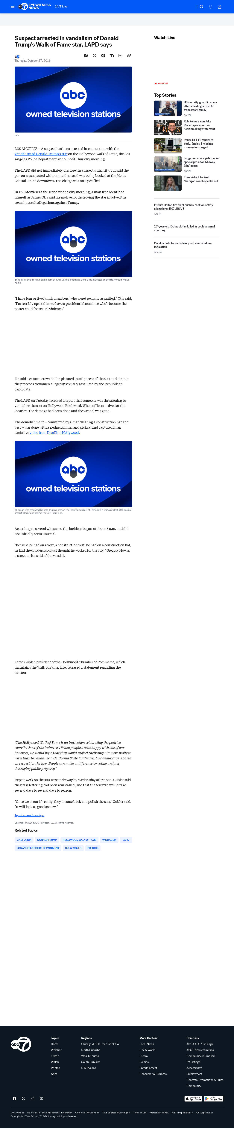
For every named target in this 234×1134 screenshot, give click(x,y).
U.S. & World (147, 1055)
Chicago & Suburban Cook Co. (100, 1049)
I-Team (143, 1061)
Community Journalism (200, 1061)
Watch (55, 1067)
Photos (55, 1073)
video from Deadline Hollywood (54, 436)
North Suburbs (90, 1055)
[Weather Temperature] (190, 6)
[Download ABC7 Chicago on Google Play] (213, 1104)
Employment (194, 1079)
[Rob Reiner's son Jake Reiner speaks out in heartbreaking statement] (186, 131)
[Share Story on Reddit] (103, 59)
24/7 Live (61, 6)
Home (54, 1049)
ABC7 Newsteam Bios (200, 1055)
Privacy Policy (17, 1118)
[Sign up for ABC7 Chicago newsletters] (41, 1104)
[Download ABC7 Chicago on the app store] (193, 1104)
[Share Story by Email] (120, 59)
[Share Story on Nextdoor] (112, 59)
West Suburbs (90, 1061)
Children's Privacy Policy (87, 1118)
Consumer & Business (153, 1079)
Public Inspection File (182, 1118)
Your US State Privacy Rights (116, 1118)
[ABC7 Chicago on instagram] (32, 1104)
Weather (56, 1055)
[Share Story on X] (94, 59)
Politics (143, 1067)
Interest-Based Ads (158, 1118)
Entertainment (148, 1073)
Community (193, 1091)
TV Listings (193, 1067)
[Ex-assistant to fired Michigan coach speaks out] (186, 187)
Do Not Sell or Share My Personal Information (49, 1118)
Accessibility (194, 1073)
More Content (148, 1043)
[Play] (186, 65)
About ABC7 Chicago (199, 1049)
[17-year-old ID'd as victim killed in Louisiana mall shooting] (186, 234)
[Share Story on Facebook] (86, 59)
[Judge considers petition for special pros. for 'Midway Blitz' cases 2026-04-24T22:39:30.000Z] (186, 169)
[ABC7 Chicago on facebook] (14, 1104)
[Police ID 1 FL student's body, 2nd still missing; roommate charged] (186, 150)
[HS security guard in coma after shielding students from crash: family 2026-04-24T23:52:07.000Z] (186, 113)
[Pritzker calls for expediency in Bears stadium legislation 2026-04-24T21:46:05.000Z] (186, 253)
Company (192, 1043)
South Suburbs (90, 1067)
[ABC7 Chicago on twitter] (23, 1104)
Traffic (55, 1061)
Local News (146, 1049)
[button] (12, 6)
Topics (55, 1043)
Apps (54, 1079)
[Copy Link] (129, 59)
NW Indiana (88, 1073)
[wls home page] (21, 1049)
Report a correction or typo (29, 819)
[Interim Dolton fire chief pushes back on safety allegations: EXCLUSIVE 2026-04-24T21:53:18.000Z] (186, 213)
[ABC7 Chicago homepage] (34, 7)
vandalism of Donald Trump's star (41, 157)
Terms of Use (139, 1118)
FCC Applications (204, 1118)
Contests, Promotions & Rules (204, 1085)
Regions (86, 1043)
